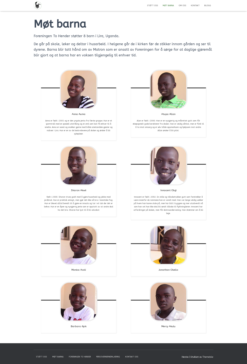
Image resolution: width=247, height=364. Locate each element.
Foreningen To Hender (80, 357)
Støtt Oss (152, 5)
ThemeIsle (207, 357)
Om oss (182, 5)
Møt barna (168, 5)
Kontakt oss (131, 357)
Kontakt (195, 5)
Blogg (207, 5)
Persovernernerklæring (108, 357)
